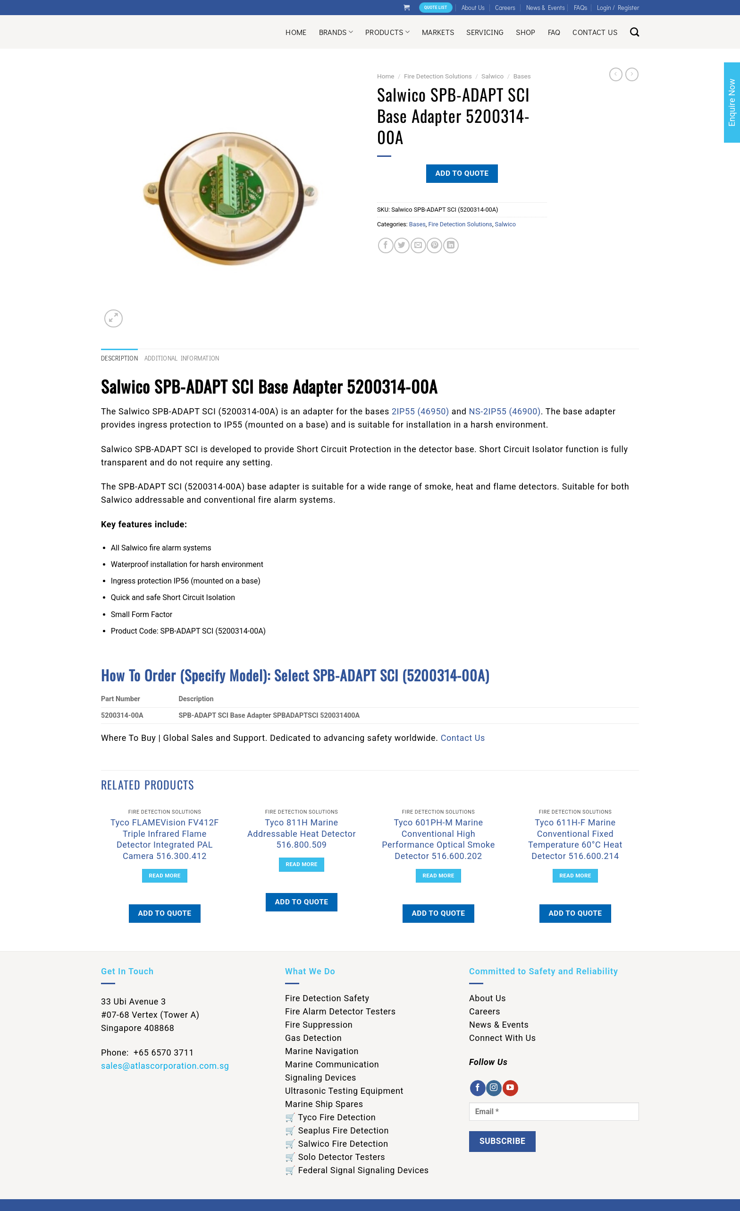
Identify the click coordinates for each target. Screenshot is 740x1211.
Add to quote (461, 173)
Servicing (485, 32)
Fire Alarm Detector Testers (340, 1011)
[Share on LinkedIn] (451, 245)
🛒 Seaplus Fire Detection (337, 1130)
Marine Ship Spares (324, 1104)
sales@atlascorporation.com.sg (165, 1066)
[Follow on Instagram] (494, 1088)
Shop (525, 32)
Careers (505, 7)
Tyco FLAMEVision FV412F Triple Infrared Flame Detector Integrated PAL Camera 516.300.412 (164, 838)
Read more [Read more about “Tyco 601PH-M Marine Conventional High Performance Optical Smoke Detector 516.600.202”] (438, 875)
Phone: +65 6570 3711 (147, 1052)
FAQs (581, 7)
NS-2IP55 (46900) (505, 411)
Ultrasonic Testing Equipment (344, 1091)
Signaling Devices (320, 1077)
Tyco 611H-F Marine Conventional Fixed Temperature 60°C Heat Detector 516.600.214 (575, 838)
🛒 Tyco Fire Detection (330, 1117)
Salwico (492, 76)
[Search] (634, 32)
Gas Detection (313, 1038)
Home (296, 32)
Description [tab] (119, 358)
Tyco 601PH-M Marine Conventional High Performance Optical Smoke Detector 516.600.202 (438, 838)
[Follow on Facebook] (478, 1088)
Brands (336, 32)
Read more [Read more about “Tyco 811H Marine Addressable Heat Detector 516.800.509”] (302, 864)
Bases (522, 76)
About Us (473, 7)
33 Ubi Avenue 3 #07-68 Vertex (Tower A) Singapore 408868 (150, 1014)
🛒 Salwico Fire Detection (336, 1144)
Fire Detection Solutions (438, 76)
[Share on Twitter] (402, 245)
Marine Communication (332, 1064)
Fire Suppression (319, 1025)
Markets (438, 32)
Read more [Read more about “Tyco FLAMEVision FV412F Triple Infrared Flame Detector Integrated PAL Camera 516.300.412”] (165, 875)
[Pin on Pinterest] (434, 245)
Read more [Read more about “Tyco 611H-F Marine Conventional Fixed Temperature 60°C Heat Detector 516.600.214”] (575, 875)
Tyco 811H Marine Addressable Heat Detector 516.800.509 (301, 833)
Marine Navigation (322, 1051)
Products (387, 32)
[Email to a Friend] (418, 245)
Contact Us (594, 32)
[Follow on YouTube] (510, 1088)
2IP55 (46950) (420, 411)
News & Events (545, 7)
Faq (554, 32)
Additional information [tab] (181, 358)
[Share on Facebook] (386, 245)
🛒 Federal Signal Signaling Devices (357, 1170)
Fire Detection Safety (327, 998)
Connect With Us (502, 1038)
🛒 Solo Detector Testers (335, 1157)
